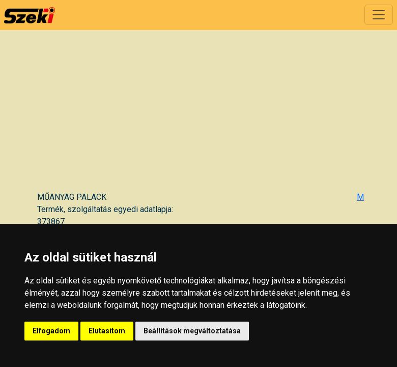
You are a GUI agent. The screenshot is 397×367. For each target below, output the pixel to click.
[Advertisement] (200, 114)
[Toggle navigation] (378, 15)
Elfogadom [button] (51, 331)
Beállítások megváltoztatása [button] (192, 331)
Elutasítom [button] (107, 331)
